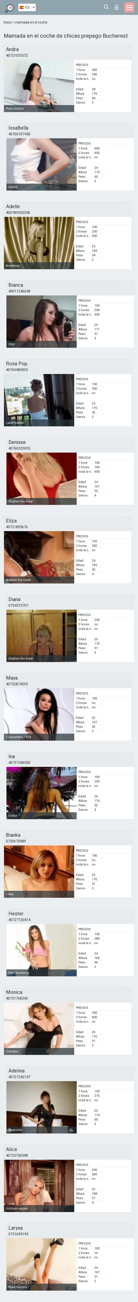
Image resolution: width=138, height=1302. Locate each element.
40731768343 (17, 998)
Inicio (8, 22)
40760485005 (17, 370)
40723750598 (17, 1155)
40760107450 (19, 134)
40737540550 (19, 762)
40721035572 (17, 55)
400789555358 (18, 212)
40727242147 (19, 1077)
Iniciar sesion (116, 7)
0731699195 (18, 1234)
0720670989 (16, 841)
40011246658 (19, 291)
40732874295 (17, 684)
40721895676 (17, 527)
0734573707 (18, 605)
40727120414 (19, 920)
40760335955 (19, 448)
